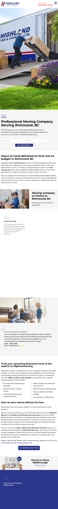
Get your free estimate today (29, 448)
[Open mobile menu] (55, 3)
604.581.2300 (45, 5)
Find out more (40, 465)
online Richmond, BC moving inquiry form (16, 443)
